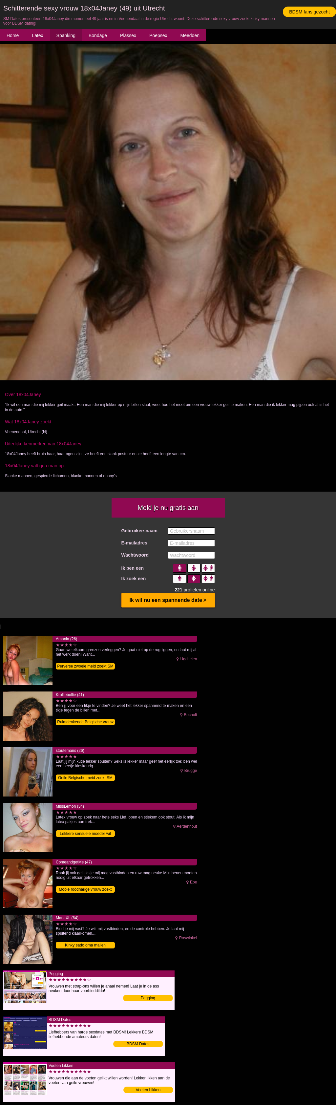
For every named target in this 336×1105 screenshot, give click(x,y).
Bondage (98, 35)
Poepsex (158, 35)
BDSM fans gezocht (309, 11)
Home (13, 35)
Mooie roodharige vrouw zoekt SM (85, 890)
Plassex (128, 35)
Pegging (148, 998)
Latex (37, 35)
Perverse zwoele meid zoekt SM (85, 666)
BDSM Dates (138, 1044)
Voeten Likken (148, 1090)
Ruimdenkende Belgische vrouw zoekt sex (85, 722)
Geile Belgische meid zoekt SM (85, 778)
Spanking (65, 35)
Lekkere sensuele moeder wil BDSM (85, 834)
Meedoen (190, 35)
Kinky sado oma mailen (85, 945)
